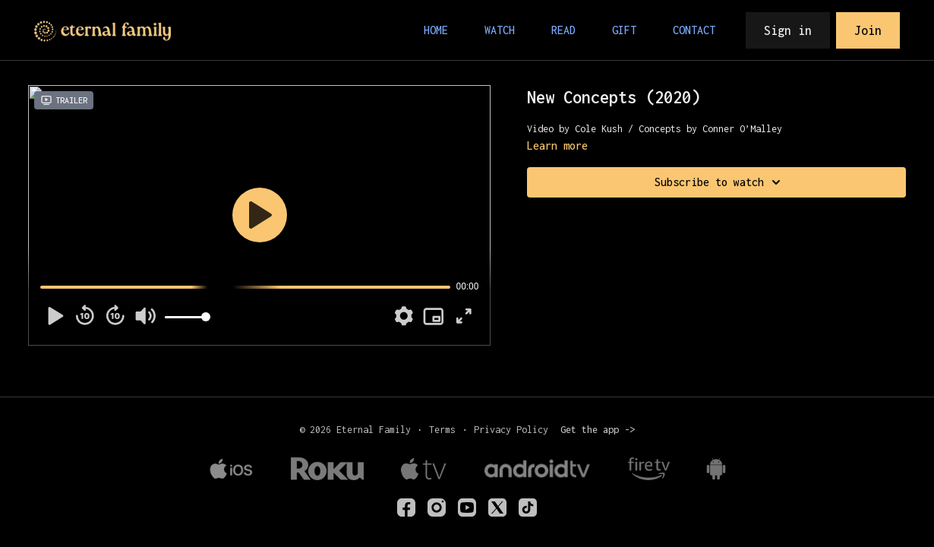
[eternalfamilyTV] (406, 507)
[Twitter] (497, 507)
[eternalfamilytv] (436, 507)
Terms (442, 429)
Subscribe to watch (720, 182)
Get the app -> (597, 429)
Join (868, 30)
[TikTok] (528, 507)
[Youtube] (467, 507)
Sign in (788, 30)
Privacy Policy (511, 429)
